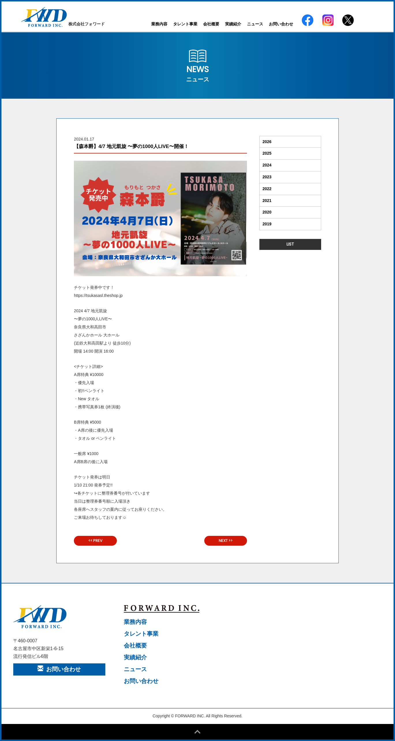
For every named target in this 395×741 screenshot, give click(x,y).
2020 (267, 212)
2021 (267, 200)
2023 (267, 177)
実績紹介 (233, 24)
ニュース (255, 24)
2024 (267, 165)
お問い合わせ (281, 24)
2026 (267, 141)
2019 (267, 224)
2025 (267, 153)
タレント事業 (185, 24)
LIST (290, 244)
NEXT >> (226, 540)
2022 (267, 188)
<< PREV (95, 540)
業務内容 (159, 24)
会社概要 (211, 24)
